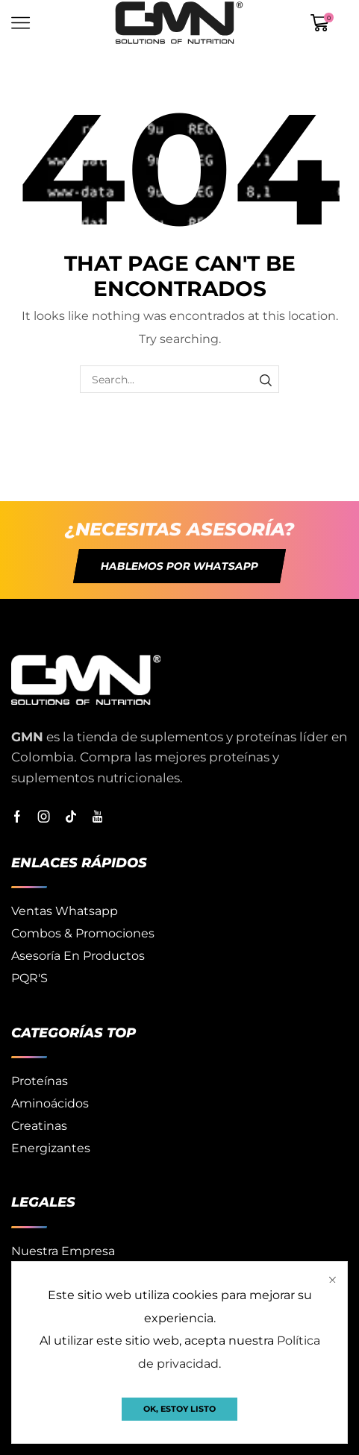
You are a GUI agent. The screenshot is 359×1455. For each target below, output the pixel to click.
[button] (179, 566)
